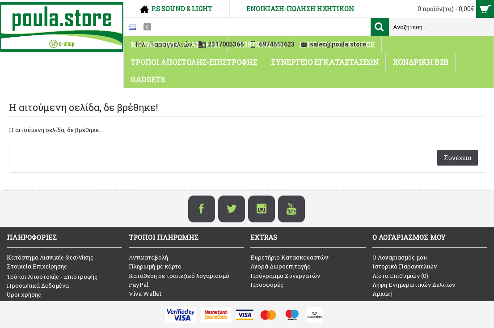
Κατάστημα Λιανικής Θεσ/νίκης (50, 257)
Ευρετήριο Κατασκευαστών (289, 257)
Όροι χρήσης (24, 294)
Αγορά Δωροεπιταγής (280, 266)
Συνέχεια (457, 157)
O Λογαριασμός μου (399, 257)
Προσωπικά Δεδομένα (38, 285)
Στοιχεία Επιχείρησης (37, 266)
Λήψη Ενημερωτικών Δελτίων (413, 285)
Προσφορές (266, 285)
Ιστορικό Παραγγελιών (404, 266)
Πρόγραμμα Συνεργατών (285, 276)
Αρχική (382, 294)
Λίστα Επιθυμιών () (400, 276)
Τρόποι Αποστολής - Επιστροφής (52, 277)
